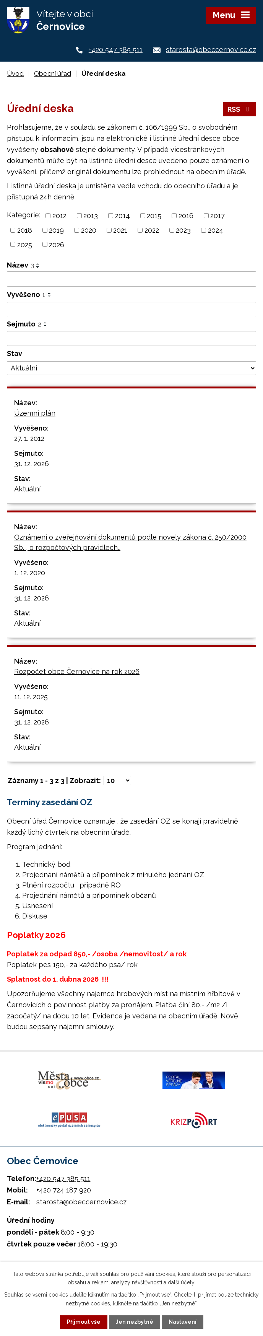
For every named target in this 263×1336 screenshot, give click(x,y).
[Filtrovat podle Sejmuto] (131, 338)
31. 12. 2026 (31, 464)
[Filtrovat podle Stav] (131, 368)
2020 (88, 230)
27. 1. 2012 (29, 438)
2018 (24, 230)
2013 (90, 216)
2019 (56, 230)
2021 (120, 230)
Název (20, 265)
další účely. (181, 1282)
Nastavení (182, 1322)
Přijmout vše (84, 1322)
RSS (239, 109)
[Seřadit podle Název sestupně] (38, 267)
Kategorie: (23, 215)
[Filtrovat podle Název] (131, 279)
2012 (59, 216)
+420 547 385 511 (116, 50)
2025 (24, 244)
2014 (122, 216)
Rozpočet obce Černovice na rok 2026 (77, 671)
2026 (56, 244)
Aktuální (27, 489)
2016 (186, 216)
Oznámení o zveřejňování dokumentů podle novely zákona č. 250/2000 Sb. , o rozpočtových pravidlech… (130, 542)
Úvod (15, 73)
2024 (215, 230)
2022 (151, 230)
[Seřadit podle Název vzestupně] (38, 264)
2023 (183, 230)
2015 (154, 216)
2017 (217, 216)
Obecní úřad (52, 73)
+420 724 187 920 (63, 1190)
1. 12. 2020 (29, 573)
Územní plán (34, 413)
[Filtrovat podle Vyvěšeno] (131, 309)
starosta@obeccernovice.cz (211, 50)
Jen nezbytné (134, 1322)
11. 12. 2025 (31, 697)
